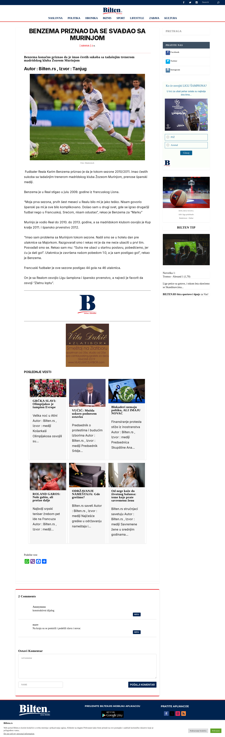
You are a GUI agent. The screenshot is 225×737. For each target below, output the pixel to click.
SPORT (120, 18)
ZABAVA (154, 18)
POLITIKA (74, 18)
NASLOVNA (55, 18)
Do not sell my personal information (19, 734)
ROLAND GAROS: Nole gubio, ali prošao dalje (46, 497)
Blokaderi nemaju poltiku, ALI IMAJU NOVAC (125, 410)
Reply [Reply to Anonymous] (136, 614)
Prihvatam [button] (216, 731)
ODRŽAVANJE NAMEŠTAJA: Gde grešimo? (86, 494)
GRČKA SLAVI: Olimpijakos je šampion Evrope (44, 404)
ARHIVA (85, 45)
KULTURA (170, 18)
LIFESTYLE (137, 18)
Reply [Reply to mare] (136, 632)
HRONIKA (91, 18)
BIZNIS (107, 18)
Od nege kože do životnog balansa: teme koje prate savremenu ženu (123, 495)
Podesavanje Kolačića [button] (198, 731)
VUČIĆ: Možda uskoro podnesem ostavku (84, 414)
